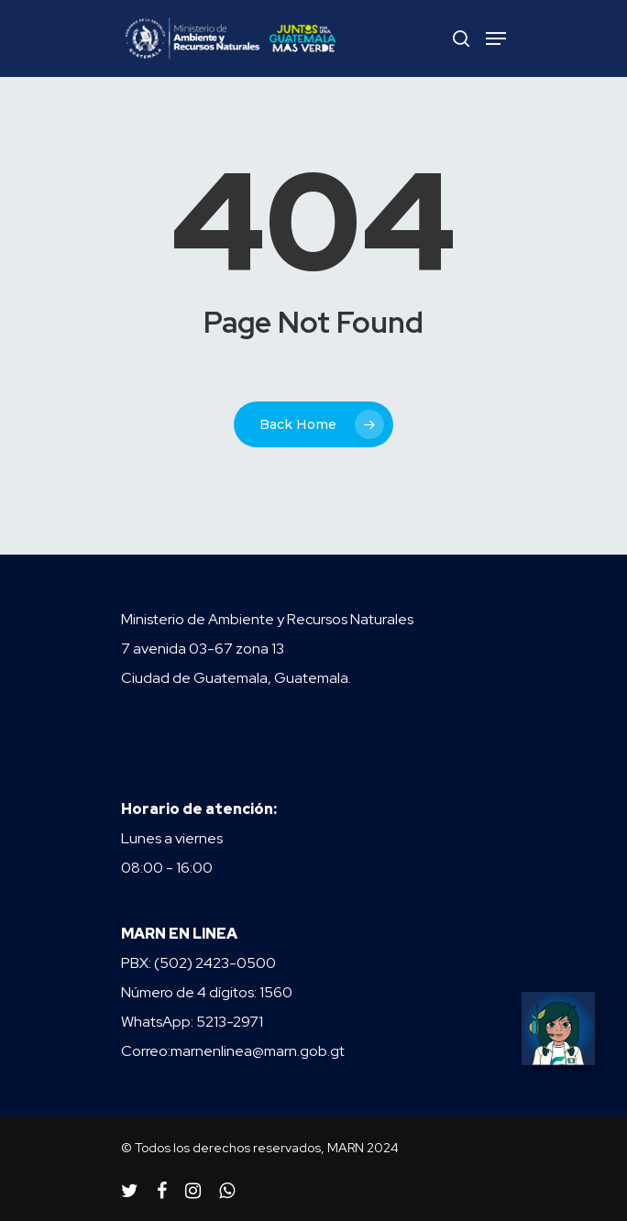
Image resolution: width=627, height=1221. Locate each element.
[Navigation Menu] (496, 38)
